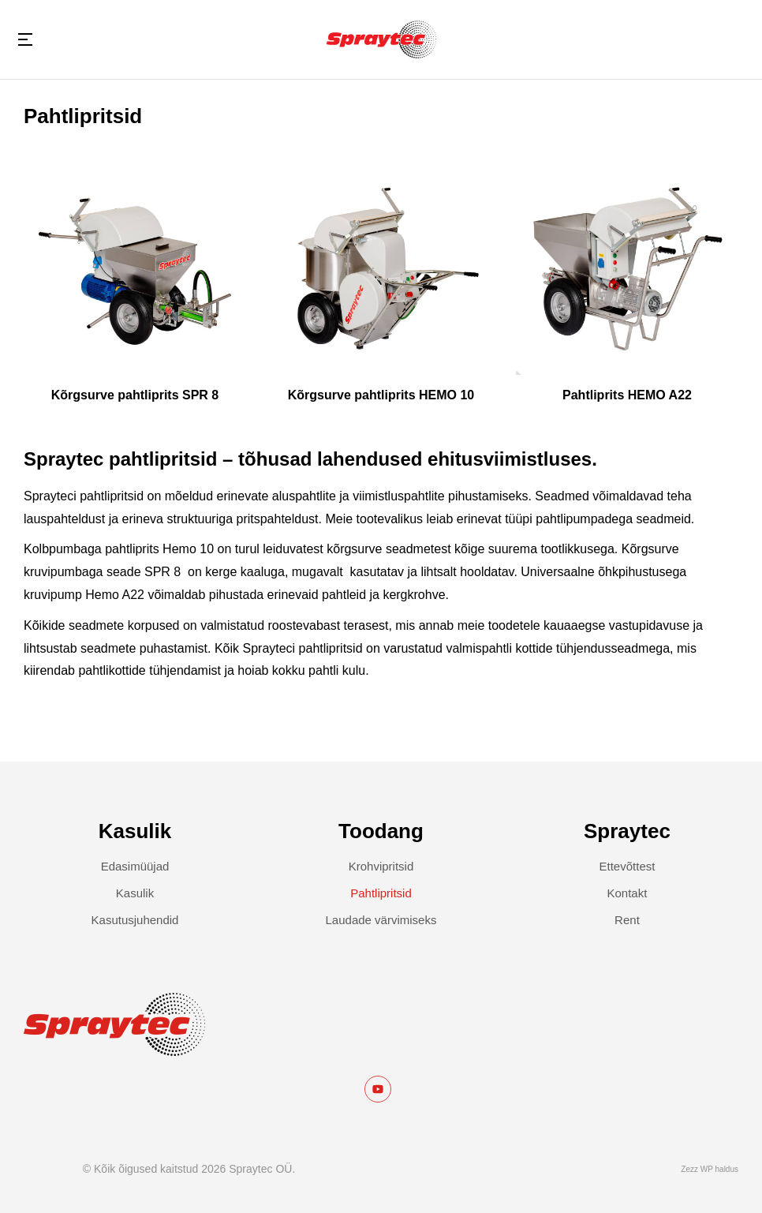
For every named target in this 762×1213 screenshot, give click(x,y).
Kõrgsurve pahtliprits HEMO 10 (381, 395)
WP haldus (719, 1169)
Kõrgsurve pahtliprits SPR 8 (135, 395)
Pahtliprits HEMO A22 (627, 395)
